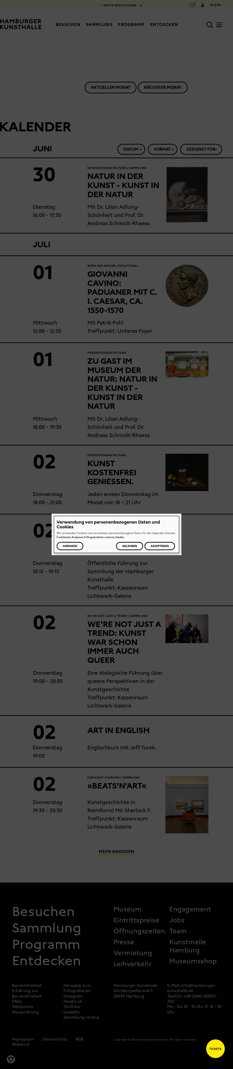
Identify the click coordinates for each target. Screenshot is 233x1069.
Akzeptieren (160, 546)
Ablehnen (129, 546)
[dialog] (116, 534)
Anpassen (70, 546)
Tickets (214, 1049)
